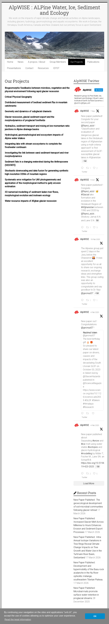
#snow (95, 440)
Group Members (58, 62)
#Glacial (85, 194)
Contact (29, 68)
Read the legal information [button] (18, 619)
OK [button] (95, 616)
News (20, 62)
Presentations (14, 68)
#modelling (86, 453)
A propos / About (36, 62)
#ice (83, 444)
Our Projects (76, 62)
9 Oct (93, 180)
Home (10, 62)
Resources (43, 68)
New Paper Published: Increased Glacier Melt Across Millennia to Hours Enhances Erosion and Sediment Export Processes (89, 525)
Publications (93, 62)
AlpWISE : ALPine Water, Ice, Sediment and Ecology (54, 10)
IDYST (56, 68)
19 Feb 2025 (95, 239)
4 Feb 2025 (95, 312)
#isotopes (93, 447)
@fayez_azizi (87, 125)
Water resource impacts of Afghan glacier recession (30, 201)
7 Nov (93, 111)
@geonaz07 (87, 293)
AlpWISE (84, 111)
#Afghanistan (87, 207)
